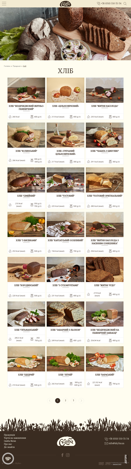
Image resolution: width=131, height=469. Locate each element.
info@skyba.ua (116, 443)
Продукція (17, 66)
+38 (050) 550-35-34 (111, 3)
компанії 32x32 (117, 464)
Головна (7, 66)
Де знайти (9, 447)
